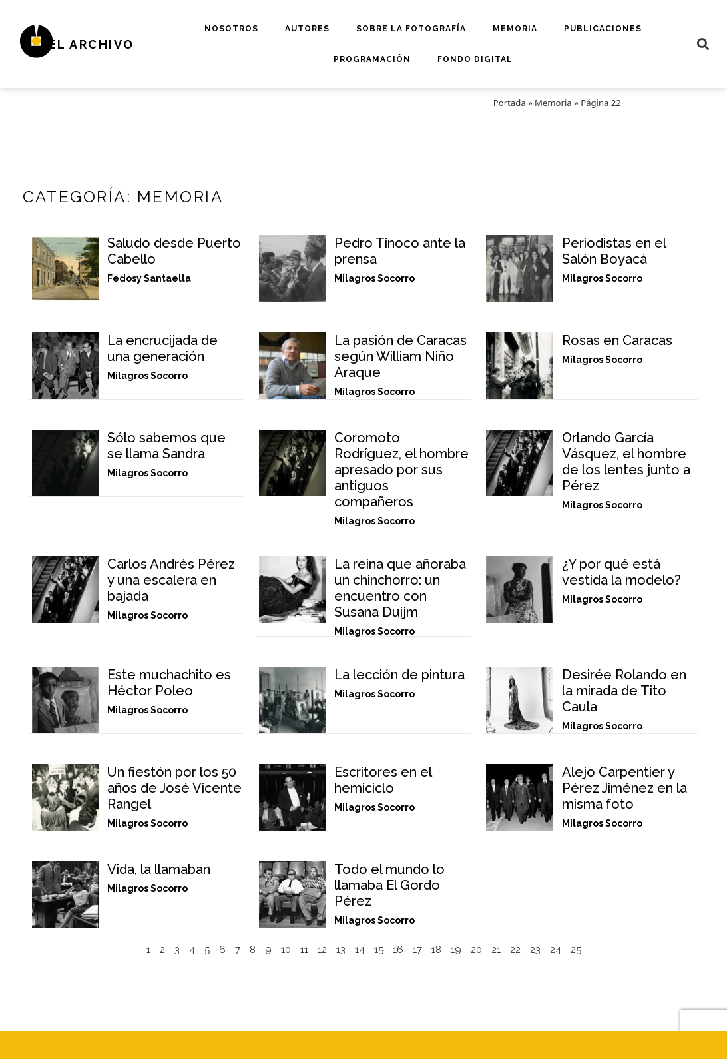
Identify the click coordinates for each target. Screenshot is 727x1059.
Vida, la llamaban (158, 869)
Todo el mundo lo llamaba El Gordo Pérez (389, 885)
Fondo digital (475, 59)
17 (417, 950)
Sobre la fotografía (411, 28)
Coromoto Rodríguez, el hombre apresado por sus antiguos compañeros (401, 470)
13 (341, 950)
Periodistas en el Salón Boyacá (614, 251)
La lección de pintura (399, 675)
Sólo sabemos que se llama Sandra (166, 446)
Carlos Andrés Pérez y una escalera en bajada (171, 580)
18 (436, 950)
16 (398, 950)
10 (286, 950)
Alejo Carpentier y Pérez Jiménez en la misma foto (624, 788)
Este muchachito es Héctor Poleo (169, 683)
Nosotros (231, 28)
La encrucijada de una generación (162, 348)
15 (378, 950)
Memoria (515, 28)
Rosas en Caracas (617, 340)
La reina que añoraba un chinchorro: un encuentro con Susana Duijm (400, 588)
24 (555, 950)
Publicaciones (603, 28)
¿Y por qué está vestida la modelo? (621, 572)
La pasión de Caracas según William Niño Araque (400, 356)
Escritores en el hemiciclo (382, 780)
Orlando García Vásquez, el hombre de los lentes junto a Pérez (626, 462)
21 (496, 950)
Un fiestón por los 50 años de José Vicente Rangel (174, 788)
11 (304, 950)
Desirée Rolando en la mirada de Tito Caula (624, 691)
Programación (372, 59)
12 (322, 950)
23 (535, 950)
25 (576, 950)
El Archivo (91, 44)
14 (360, 950)
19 (456, 950)
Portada (509, 103)
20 (476, 950)
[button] (703, 44)
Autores (307, 28)
